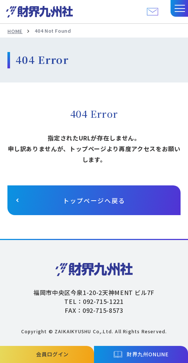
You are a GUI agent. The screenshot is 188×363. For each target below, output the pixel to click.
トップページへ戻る (94, 200)
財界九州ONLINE (147, 354)
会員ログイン (52, 354)
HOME (15, 31)
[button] (179, 8)
